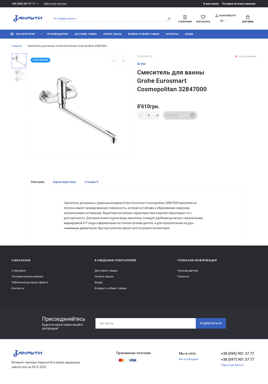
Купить (180, 115)
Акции (189, 34)
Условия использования (238, 3)
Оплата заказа (112, 34)
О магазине (211, 3)
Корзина (247, 19)
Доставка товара (86, 34)
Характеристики (64, 182)
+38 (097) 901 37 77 (237, 360)
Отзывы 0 (91, 182)
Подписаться (211, 323)
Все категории (22, 34)
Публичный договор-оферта (30, 282)
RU (221, 21)
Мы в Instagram (188, 359)
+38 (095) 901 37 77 (23, 3)
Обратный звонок (55, 3)
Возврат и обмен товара (143, 34)
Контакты (172, 34)
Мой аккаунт (225, 15)
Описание (37, 182)
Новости (183, 276)
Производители (57, 34)
